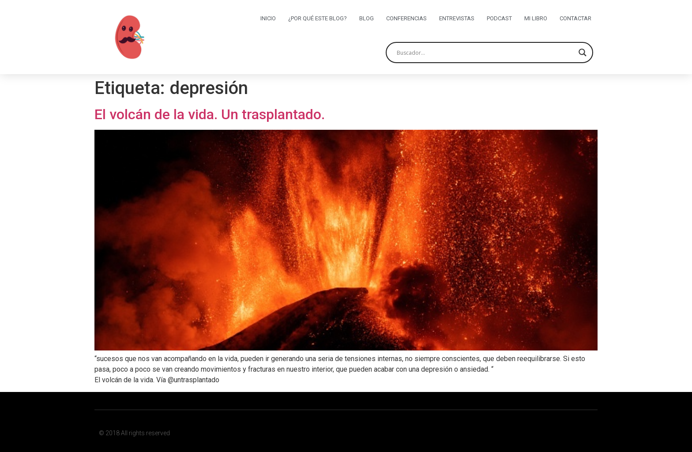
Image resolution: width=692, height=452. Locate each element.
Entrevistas (456, 18)
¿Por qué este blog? (317, 18)
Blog (366, 18)
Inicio (268, 18)
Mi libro (535, 18)
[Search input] (485, 52)
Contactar (575, 18)
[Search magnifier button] (582, 52)
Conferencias (406, 18)
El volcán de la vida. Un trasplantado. (209, 114)
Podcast (499, 18)
